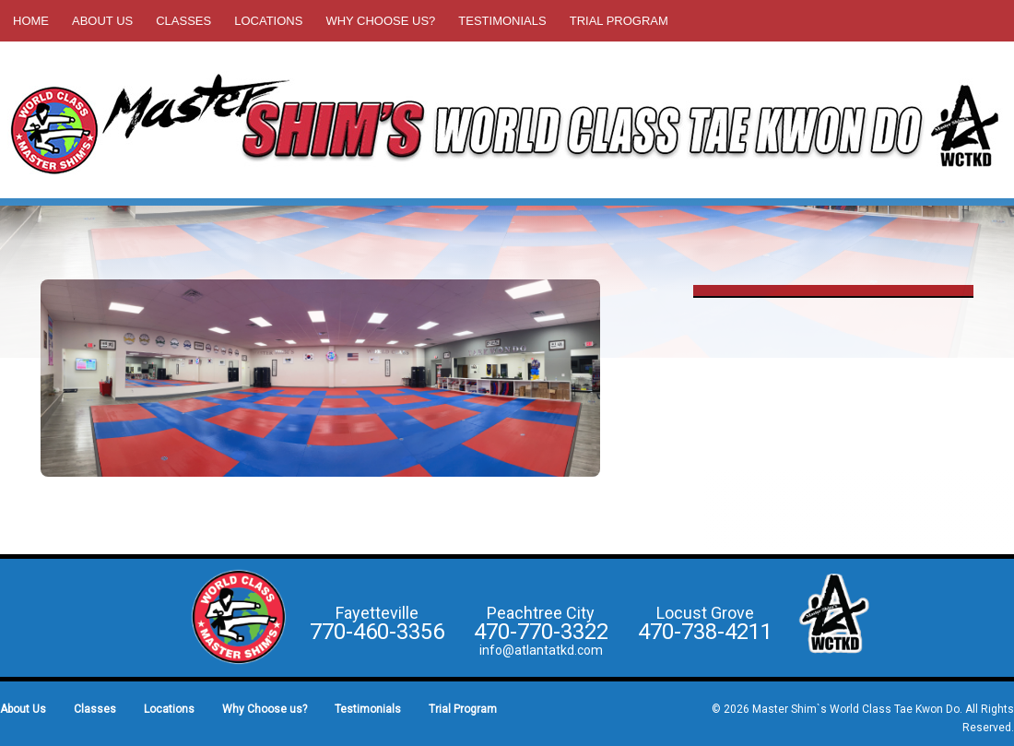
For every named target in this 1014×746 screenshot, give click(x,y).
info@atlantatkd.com (541, 650)
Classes (183, 21)
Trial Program (619, 21)
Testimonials (502, 21)
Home (31, 21)
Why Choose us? (380, 21)
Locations (268, 21)
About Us (102, 21)
